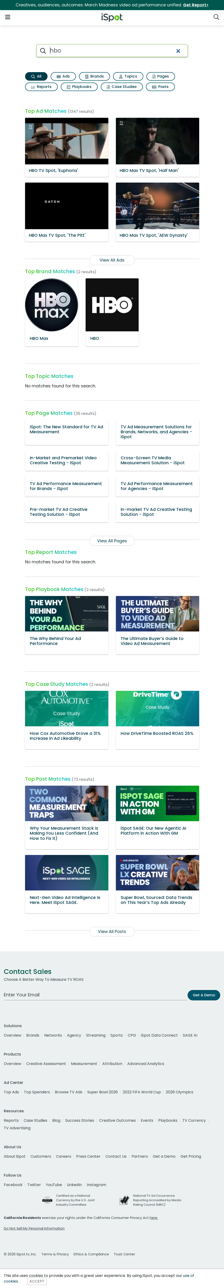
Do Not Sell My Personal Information (34, 1228)
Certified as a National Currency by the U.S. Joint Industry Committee (75, 1200)
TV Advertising (17, 1128)
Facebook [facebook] (13, 1184)
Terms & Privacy (55, 1254)
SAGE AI (190, 1035)
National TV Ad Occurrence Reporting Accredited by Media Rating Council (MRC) (157, 1200)
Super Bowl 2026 (102, 1092)
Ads (63, 76)
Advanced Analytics (145, 1063)
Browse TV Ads (68, 1092)
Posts (160, 86)
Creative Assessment (46, 1063)
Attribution (112, 1063)
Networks (53, 1035)
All (36, 76)
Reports (41, 86)
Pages (161, 76)
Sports (116, 1035)
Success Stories (79, 1120)
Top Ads (11, 1092)
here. (154, 1217)
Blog (56, 1120)
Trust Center (124, 1254)
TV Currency (194, 1120)
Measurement (84, 1063)
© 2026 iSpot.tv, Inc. (20, 1254)
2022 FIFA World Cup (142, 1092)
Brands (94, 76)
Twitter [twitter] (34, 1184)
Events (147, 1120)
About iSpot (15, 1156)
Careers (63, 1156)
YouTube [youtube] (54, 1184)
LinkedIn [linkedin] (74, 1184)
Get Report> (196, 5)
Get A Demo (204, 995)
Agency (74, 1035)
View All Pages (112, 541)
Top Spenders (37, 1092)
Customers (41, 1156)
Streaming (95, 1035)
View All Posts (112, 931)
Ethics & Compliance (91, 1254)
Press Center (88, 1156)
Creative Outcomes (117, 1120)
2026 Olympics (179, 1092)
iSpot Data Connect (159, 1035)
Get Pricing (190, 1156)
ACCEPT (36, 1281)
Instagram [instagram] (96, 1184)
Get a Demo (164, 1156)
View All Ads (112, 260)
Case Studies (122, 86)
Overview (12, 1035)
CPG (132, 1035)
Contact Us (116, 1156)
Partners (140, 1156)
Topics (128, 76)
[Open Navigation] (7, 16)
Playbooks (79, 86)
